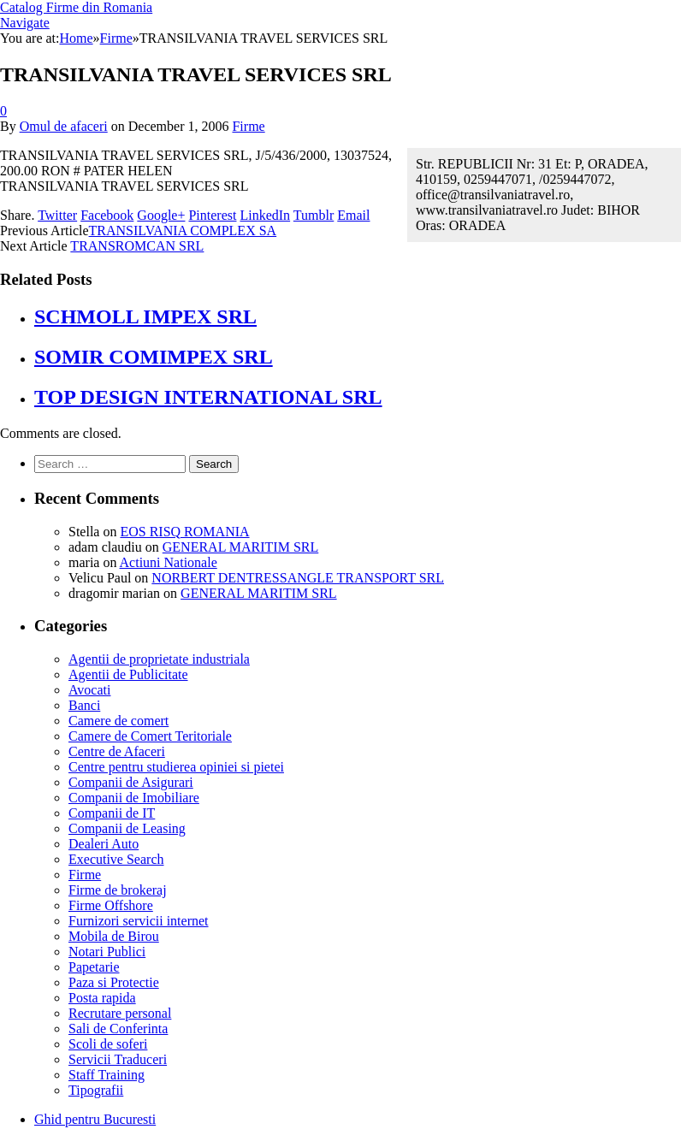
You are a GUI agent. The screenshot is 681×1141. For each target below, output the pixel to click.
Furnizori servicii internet (138, 920)
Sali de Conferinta (118, 1028)
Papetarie (94, 967)
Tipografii (95, 1090)
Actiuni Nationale (168, 562)
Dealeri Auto (103, 844)
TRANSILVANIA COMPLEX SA (183, 230)
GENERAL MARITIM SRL (241, 547)
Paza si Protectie (113, 982)
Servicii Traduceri (117, 1059)
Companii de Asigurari (130, 782)
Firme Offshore (110, 905)
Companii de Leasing (127, 828)
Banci (84, 705)
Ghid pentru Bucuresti (95, 1119)
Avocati (89, 690)
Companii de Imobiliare (133, 797)
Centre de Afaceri (116, 751)
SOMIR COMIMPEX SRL (153, 357)
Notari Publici (106, 951)
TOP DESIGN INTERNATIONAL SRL (208, 397)
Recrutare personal (119, 1013)
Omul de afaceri (64, 126)
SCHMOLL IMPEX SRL (145, 316)
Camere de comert (118, 720)
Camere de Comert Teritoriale (150, 736)
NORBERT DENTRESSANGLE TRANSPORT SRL (297, 577)
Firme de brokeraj (117, 890)
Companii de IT (111, 813)
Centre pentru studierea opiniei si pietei (176, 767)
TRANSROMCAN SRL (137, 246)
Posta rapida (102, 997)
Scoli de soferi (107, 1044)
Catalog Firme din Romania (76, 7)
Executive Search (116, 859)
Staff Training (106, 1074)
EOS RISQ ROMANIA (184, 531)
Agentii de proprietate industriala (159, 659)
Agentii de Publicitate (128, 674)
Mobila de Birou (113, 936)
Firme (248, 126)
